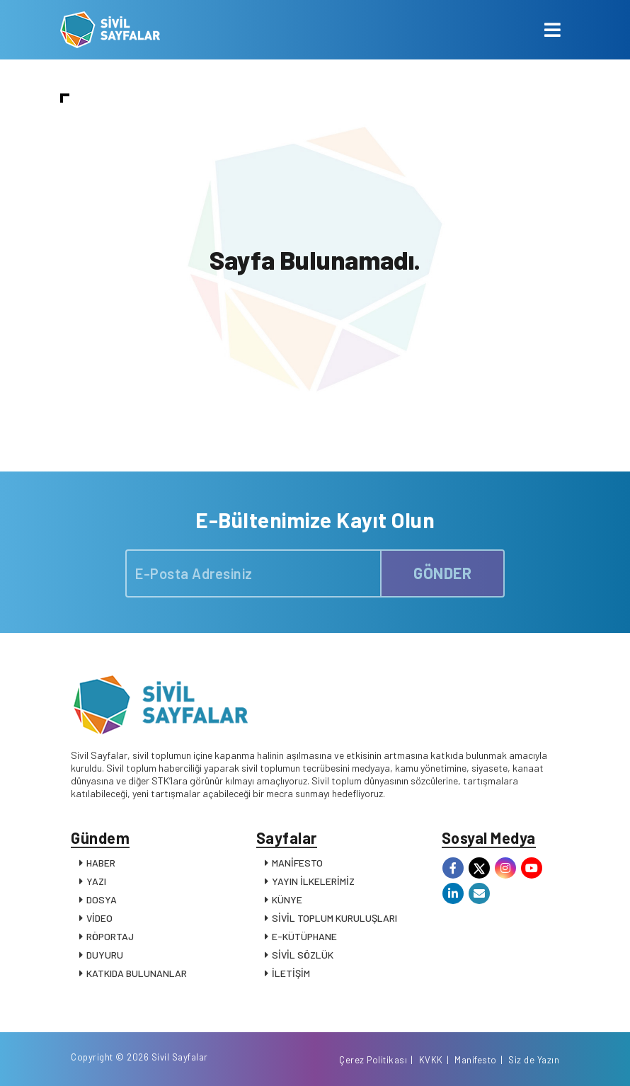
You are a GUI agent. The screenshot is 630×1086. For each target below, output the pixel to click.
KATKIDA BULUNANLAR (136, 973)
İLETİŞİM (291, 973)
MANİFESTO (297, 863)
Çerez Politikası (373, 1059)
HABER (100, 863)
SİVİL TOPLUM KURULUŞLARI (334, 918)
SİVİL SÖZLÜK (302, 955)
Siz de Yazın (533, 1059)
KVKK (431, 1059)
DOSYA (101, 899)
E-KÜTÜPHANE (304, 936)
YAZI (96, 881)
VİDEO (99, 918)
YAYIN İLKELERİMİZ (313, 881)
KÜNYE (287, 899)
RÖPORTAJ (110, 936)
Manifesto (475, 1059)
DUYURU (104, 955)
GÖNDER (442, 573)
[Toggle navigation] (552, 29)
